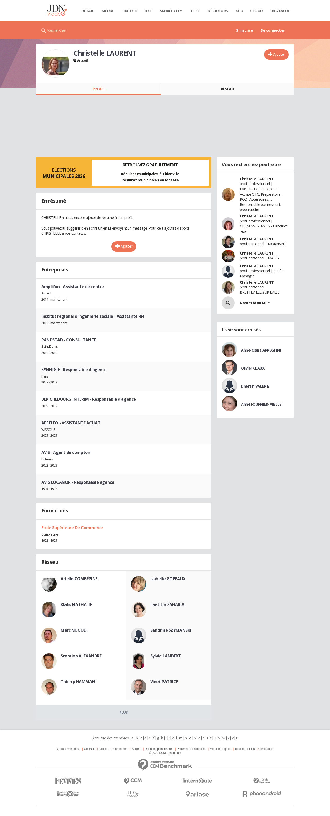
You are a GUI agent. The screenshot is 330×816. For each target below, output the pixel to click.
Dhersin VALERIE (255, 386)
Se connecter (273, 30)
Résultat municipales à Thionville (150, 173)
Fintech (129, 10)
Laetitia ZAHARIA (167, 604)
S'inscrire (244, 30)
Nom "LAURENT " (255, 302)
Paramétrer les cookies (191, 749)
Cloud (256, 10)
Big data (280, 10)
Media (107, 10)
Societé (136, 749)
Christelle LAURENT (257, 178)
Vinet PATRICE (164, 682)
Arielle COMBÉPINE (79, 579)
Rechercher (57, 30)
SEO (239, 10)
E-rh (195, 10)
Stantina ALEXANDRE (81, 656)
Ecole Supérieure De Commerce (72, 527)
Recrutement (120, 749)
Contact (89, 749)
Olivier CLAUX (253, 368)
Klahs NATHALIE (76, 604)
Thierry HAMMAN (78, 682)
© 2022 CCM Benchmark (165, 753)
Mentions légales (220, 749)
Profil (98, 88)
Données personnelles (159, 749)
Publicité (102, 749)
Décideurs (218, 10)
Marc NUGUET (74, 630)
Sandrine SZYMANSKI (170, 630)
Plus (124, 712)
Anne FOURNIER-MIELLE (261, 404)
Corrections (265, 749)
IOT (148, 10)
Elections (64, 173)
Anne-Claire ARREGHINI (261, 350)
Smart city (171, 10)
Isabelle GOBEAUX (168, 579)
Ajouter (279, 54)
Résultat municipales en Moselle (150, 180)
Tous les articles (245, 749)
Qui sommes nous (68, 749)
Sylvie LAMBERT (165, 656)
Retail (87, 10)
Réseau (227, 88)
